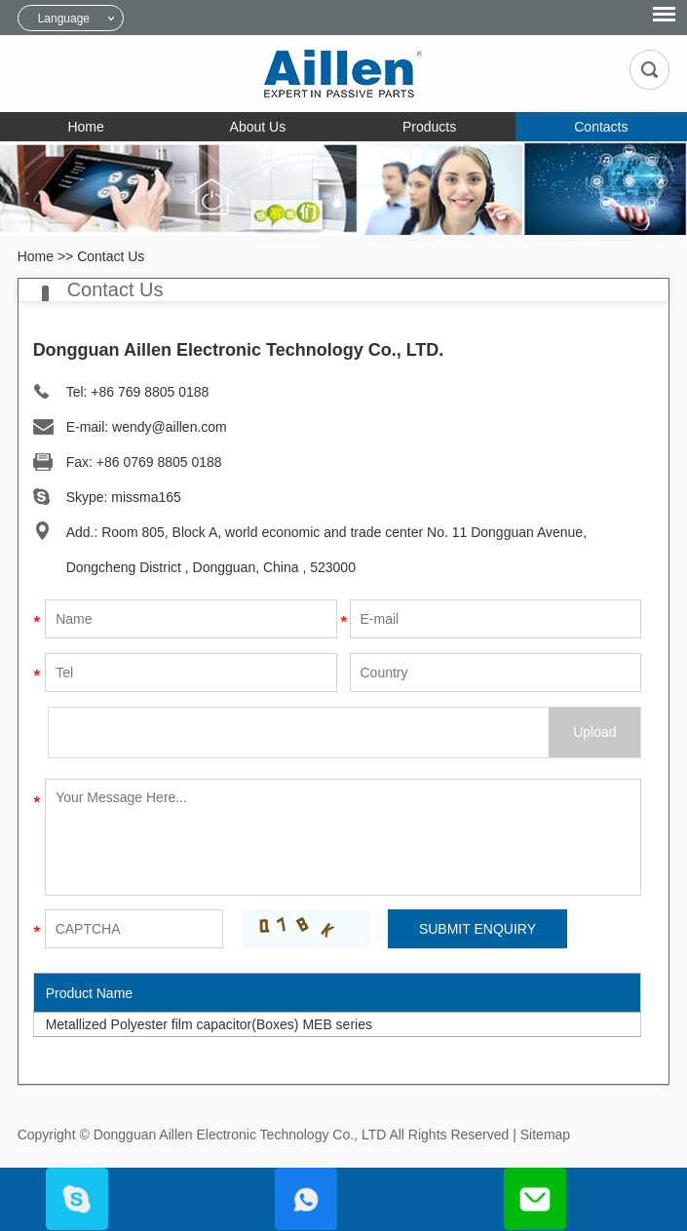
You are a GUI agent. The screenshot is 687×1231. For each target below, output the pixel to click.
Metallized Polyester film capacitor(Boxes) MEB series (209, 1024)
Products (429, 127)
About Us (258, 127)
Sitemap (545, 1134)
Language (64, 18)
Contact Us (110, 256)
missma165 (146, 497)
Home (85, 127)
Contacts (601, 127)
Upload (594, 732)
